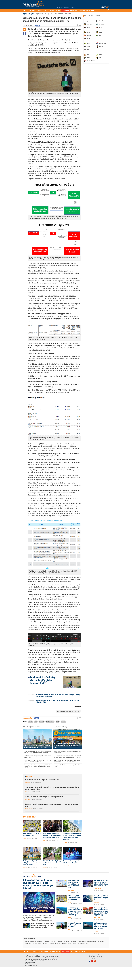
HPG (57, 722)
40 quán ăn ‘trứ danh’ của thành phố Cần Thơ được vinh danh (44, 797)
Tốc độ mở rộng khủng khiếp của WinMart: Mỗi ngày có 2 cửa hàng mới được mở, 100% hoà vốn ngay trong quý (101, 911)
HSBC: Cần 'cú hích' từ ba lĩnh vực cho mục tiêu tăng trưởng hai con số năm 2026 (37, 746)
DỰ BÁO (34, 10)
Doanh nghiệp (71, 890)
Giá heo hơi (66, 941)
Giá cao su (57, 943)
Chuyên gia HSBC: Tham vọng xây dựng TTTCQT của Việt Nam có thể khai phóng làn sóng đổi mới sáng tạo (37, 766)
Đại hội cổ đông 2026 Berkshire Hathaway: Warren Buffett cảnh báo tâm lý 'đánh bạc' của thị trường (52, 835)
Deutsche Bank (50, 722)
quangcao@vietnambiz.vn (98, 958)
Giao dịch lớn (49, 14)
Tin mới (29, 776)
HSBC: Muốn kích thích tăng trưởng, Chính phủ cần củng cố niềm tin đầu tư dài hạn (37, 761)
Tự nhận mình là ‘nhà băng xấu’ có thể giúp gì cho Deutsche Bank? (43, 680)
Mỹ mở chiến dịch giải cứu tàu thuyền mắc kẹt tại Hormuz (74, 925)
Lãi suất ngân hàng (91, 941)
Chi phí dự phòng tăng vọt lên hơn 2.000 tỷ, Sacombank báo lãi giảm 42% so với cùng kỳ (31, 863)
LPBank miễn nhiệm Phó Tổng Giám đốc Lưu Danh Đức (42, 780)
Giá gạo (52, 943)
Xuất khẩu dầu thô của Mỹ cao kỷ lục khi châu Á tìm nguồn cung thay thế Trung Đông (101, 925)
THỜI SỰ (29, 10)
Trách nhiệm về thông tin (31, 965)
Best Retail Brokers (66, 943)
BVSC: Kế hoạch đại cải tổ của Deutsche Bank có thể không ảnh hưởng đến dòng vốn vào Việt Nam (58, 695)
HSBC (30, 722)
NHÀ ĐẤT (58, 10)
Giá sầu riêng (38, 943)
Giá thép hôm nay (29, 943)
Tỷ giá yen (52, 941)
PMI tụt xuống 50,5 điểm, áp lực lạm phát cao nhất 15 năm (32, 834)
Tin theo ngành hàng (92, 16)
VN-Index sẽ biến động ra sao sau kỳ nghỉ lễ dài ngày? (67, 765)
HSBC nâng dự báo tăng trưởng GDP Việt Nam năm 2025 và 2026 (37, 756)
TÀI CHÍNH (52, 10)
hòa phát (41, 722)
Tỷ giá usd (46, 941)
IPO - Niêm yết (59, 14)
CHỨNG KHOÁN (65, 10)
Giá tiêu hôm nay (81, 941)
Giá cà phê (73, 941)
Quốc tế (45, 840)
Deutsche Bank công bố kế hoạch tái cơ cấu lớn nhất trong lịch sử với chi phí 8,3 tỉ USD (57, 701)
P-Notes (63, 722)
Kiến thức (68, 14)
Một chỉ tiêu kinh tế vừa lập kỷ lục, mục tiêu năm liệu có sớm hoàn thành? (52, 863)
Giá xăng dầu (101, 941)
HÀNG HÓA (40, 10)
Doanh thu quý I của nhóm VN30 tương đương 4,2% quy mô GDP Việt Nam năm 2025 (73, 884)
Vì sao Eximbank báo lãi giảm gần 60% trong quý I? (101, 897)
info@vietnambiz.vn (33, 963)
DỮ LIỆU (88, 10)
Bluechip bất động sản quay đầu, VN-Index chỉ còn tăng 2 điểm (67, 752)
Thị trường (39, 14)
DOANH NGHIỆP (73, 10)
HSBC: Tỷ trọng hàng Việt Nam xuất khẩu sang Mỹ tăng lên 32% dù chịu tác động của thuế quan (37, 752)
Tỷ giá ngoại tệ (38, 941)
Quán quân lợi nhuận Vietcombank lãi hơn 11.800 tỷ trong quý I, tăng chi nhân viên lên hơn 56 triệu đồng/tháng (72, 836)
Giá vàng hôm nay (29, 941)
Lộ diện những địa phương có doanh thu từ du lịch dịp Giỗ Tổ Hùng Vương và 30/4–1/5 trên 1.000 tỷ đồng (75, 911)
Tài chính (27, 782)
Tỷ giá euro (59, 941)
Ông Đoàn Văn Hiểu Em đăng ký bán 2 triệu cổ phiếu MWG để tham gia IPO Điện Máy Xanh (67, 745)
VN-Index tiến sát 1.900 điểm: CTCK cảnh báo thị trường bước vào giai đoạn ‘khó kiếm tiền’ (67, 761)
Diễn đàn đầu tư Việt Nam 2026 (80, 943)
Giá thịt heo (46, 943)
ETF (36, 722)
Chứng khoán (28, 14)
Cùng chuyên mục (61, 727)
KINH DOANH (82, 10)
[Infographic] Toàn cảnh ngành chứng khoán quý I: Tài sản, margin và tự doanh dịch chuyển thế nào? (67, 756)
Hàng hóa (96, 931)
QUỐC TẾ (46, 10)
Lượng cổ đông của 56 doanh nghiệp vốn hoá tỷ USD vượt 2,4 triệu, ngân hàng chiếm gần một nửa (42, 925)
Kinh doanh (28, 799)
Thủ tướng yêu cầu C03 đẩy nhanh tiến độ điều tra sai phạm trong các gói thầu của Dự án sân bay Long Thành (52, 788)
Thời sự (27, 791)
